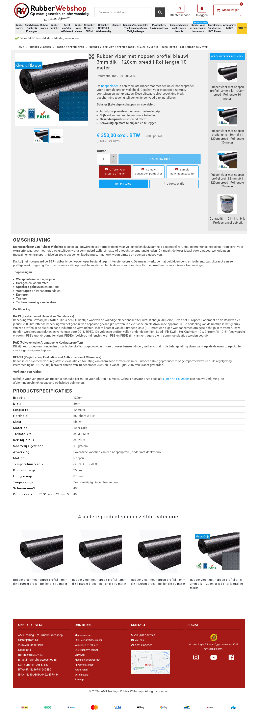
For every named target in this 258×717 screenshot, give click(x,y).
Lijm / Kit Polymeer (176, 379)
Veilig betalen (83, 674)
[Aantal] (107, 159)
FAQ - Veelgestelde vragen (91, 640)
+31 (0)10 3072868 (146, 635)
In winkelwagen (159, 158)
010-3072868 (36, 654)
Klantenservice (84, 635)
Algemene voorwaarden (89, 659)
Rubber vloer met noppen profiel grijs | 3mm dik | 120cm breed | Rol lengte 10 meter (216, 583)
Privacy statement (86, 664)
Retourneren (82, 669)
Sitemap (80, 679)
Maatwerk (81, 654)
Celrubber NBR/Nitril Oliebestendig (103, 28)
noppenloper (109, 86)
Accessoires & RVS (229, 27)
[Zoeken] (123, 12)
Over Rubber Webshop (88, 649)
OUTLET (242, 28)
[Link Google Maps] (150, 660)
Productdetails (174, 187)
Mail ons (139, 640)
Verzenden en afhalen (88, 645)
